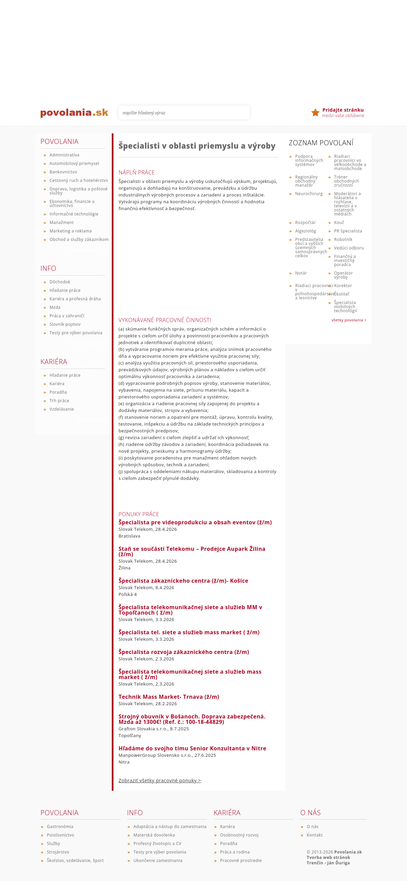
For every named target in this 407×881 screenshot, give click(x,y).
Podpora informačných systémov (309, 160)
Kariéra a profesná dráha (75, 299)
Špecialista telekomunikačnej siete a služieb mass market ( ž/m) (190, 674)
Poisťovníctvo (60, 835)
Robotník (343, 239)
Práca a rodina (235, 852)
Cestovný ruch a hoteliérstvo (79, 180)
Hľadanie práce (65, 290)
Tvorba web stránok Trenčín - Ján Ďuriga (328, 860)
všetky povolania (89, 250)
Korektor (343, 285)
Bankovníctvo (63, 172)
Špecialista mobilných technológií (345, 307)
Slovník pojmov (65, 324)
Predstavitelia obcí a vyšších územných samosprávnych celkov (311, 248)
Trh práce (59, 401)
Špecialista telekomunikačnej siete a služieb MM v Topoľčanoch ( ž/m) (190, 609)
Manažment (62, 222)
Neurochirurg (309, 193)
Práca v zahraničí (67, 316)
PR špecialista (348, 231)
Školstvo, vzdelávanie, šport (75, 860)
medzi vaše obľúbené (343, 113)
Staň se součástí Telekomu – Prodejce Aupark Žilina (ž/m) (192, 551)
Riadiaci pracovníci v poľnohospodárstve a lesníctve (315, 292)
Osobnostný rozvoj (239, 835)
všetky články (93, 420)
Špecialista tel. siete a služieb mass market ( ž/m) (189, 632)
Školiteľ (341, 294)
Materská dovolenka (154, 835)
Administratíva (64, 155)
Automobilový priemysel (74, 163)
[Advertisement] (203, 47)
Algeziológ (305, 231)
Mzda (55, 307)
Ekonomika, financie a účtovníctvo (72, 203)
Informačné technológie (74, 214)
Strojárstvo (58, 852)
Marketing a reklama (71, 231)
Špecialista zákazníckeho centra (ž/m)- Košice (183, 580)
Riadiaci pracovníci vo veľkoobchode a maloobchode (350, 162)
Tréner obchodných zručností (346, 181)
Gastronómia (60, 826)
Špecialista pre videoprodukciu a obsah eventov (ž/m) (195, 522)
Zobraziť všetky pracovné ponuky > (160, 780)
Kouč (339, 222)
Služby (53, 843)
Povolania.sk (348, 852)
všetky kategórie (89, 343)
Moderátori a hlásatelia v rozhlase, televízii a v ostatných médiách (347, 204)
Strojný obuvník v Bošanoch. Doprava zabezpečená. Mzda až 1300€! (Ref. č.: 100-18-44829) (192, 719)
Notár (301, 273)
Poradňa (58, 392)
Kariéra (57, 384)
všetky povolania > (349, 320)
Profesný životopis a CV (157, 843)
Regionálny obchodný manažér (306, 181)
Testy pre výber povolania (76, 333)
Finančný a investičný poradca (345, 260)
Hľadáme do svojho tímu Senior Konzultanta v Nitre (192, 748)
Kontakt (315, 835)
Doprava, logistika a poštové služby (79, 191)
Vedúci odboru (349, 248)
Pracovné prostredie (241, 860)
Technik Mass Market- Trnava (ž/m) (169, 696)
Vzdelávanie (62, 409)
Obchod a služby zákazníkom (79, 239)
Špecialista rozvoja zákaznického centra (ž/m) (184, 652)
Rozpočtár (305, 222)
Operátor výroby (343, 275)
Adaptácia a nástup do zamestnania (170, 826)
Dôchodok (60, 282)
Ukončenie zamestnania (158, 860)
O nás (313, 826)
